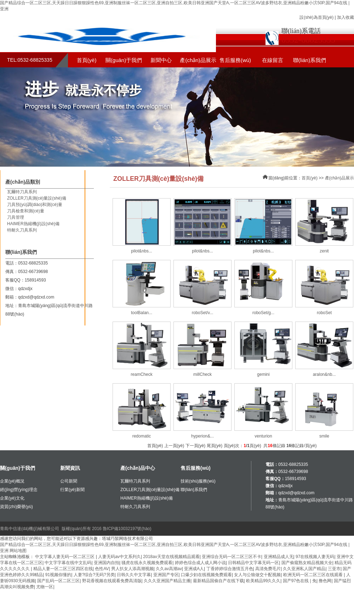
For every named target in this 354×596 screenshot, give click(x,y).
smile (324, 436)
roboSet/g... (263, 312)
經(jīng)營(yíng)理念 (19, 489)
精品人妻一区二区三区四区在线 (63, 568)
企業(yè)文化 (12, 498)
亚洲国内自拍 (106, 562)
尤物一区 (44, 586)
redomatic (141, 436)
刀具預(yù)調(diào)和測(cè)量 (34, 204)
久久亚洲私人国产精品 (304, 568)
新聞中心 (161, 60)
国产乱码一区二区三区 (58, 580)
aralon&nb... (324, 374)
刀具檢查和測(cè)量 (25, 210)
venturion (263, 436)
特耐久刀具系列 (22, 230)
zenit (324, 251)
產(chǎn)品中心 (137, 468)
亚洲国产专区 (166, 574)
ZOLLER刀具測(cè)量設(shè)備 (36, 198)
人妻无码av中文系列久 (119, 556)
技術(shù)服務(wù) (198, 481)
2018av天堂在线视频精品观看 (171, 556)
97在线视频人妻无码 (315, 556)
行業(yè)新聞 (72, 489)
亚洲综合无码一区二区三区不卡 (231, 556)
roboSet (324, 312)
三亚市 (334, 568)
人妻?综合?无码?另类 (94, 574)
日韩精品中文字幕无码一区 (253, 562)
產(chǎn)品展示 (198, 60)
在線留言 (272, 60)
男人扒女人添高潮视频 (132, 568)
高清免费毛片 (268, 568)
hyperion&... (202, 436)
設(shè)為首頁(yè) (316, 17)
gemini (263, 374)
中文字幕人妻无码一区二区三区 (65, 556)
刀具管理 (15, 217)
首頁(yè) (87, 60)
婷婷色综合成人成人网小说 (200, 562)
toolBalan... (141, 312)
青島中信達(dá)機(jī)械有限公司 (29, 528)
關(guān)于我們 (123, 60)
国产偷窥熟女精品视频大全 (306, 562)
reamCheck (141, 374)
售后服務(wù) (235, 60)
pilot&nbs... (141, 251)
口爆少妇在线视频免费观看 (206, 574)
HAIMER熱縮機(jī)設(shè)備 (33, 223)
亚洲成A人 (194, 568)
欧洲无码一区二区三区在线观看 (313, 574)
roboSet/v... (202, 312)
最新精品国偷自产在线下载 (218, 580)
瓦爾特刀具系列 (22, 191)
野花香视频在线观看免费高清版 (112, 580)
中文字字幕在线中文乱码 (68, 562)
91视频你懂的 (58, 574)
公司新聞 (68, 481)
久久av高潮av (169, 568)
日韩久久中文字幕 (134, 574)
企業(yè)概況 (12, 481)
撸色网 (325, 580)
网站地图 (18, 550)
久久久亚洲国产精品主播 (167, 580)
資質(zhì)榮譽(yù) (16, 506)
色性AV (102, 568)
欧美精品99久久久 (263, 580)
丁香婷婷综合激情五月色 (229, 568)
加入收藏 (345, 17)
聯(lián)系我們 (309, 60)
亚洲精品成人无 (278, 556)
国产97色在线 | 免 (299, 580)
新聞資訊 (70, 468)
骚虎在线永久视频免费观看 (146, 562)
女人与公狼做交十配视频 (257, 574)
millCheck (202, 374)
